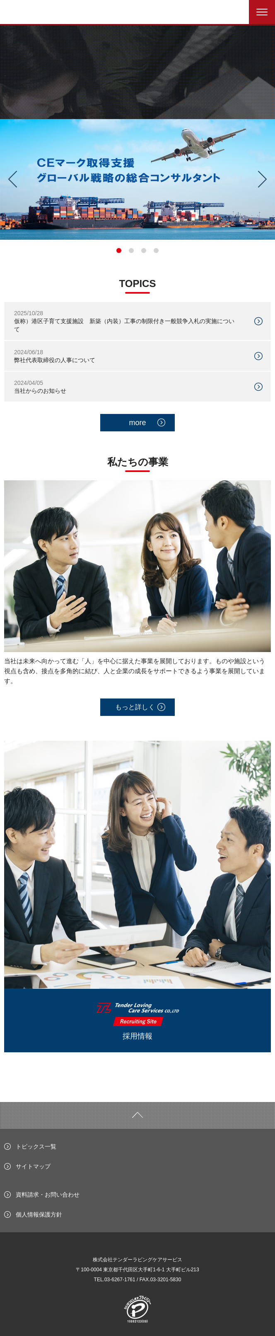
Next (265, 179)
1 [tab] (118, 250)
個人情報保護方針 (39, 1214)
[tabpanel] (137, 179)
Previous (9, 179)
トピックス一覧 (36, 1146)
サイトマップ (33, 1166)
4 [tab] (156, 250)
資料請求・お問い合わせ (48, 1194)
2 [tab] (131, 250)
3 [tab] (143, 250)
